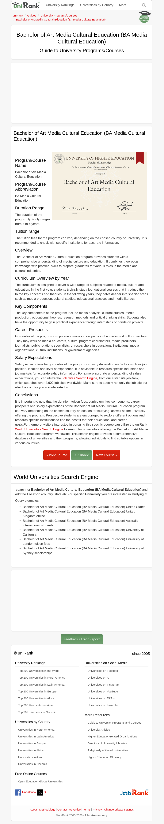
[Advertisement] (81, 92)
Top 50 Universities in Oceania (37, 712)
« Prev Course (57, 455)
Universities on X (98, 677)
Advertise (75, 809)
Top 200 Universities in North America (41, 677)
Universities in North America (36, 729)
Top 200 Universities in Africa (36, 698)
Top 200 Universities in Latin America (41, 684)
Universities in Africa (31, 750)
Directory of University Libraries (107, 743)
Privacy (97, 809)
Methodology (47, 809)
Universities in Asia (30, 757)
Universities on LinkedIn (103, 705)
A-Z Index (81, 455)
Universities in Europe (32, 743)
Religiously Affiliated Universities (108, 750)
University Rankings (60, 5)
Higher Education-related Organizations (112, 736)
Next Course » (106, 455)
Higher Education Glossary (104, 757)
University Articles (99, 729)
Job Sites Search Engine (79, 378)
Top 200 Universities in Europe (37, 691)
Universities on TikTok (101, 698)
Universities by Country (96, 5)
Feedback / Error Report (82, 639)
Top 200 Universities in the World (38, 670)
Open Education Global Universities (40, 781)
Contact (62, 809)
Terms (86, 809)
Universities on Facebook (103, 670)
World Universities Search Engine (39, 429)
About (33, 809)
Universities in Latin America (36, 736)
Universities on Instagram (104, 684)
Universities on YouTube (103, 691)
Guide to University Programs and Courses (114, 722)
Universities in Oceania (32, 764)
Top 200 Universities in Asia (35, 705)
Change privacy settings (119, 809)
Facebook (25, 792)
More (123, 5)
